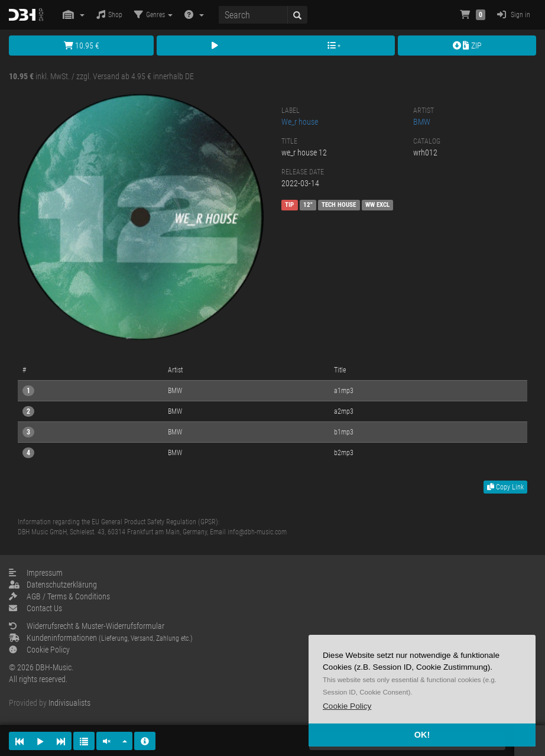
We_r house (299, 121)
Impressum (36, 572)
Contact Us (35, 608)
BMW (421, 121)
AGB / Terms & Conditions (59, 596)
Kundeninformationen (101, 638)
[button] (347, 706)
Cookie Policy (39, 649)
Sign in (513, 14)
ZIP (467, 45)
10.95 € (81, 45)
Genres (153, 14)
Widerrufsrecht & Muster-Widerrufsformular (86, 626)
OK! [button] (422, 734)
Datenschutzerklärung (53, 584)
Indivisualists (69, 703)
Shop (109, 14)
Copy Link (505, 487)
